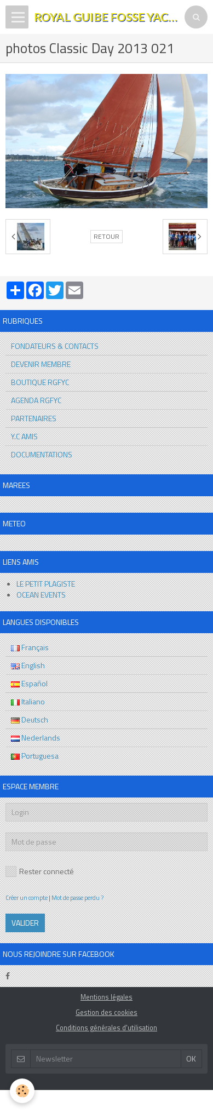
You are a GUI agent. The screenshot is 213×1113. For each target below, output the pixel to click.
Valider (25, 922)
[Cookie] (22, 1090)
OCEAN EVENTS (41, 594)
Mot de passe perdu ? (77, 897)
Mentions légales (106, 997)
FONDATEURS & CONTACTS (55, 346)
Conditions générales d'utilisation (106, 1028)
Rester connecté (39, 871)
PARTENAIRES (33, 418)
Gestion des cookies (106, 1012)
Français (30, 647)
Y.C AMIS (24, 436)
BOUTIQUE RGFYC (40, 382)
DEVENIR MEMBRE (41, 364)
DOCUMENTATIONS (41, 454)
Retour (106, 237)
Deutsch (29, 719)
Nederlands (35, 737)
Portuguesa (35, 755)
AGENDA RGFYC (36, 400)
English (28, 665)
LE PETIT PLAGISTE (45, 583)
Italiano (28, 701)
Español (29, 683)
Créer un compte (26, 897)
